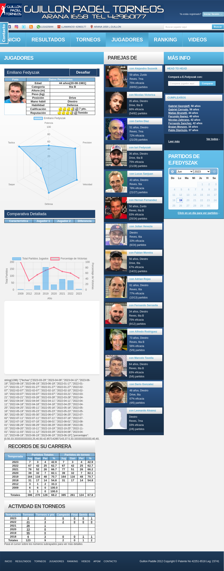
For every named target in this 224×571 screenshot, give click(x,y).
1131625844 (45, 26)
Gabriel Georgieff (178, 106)
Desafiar (83, 72)
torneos (88, 39)
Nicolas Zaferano (178, 119)
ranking (165, 39)
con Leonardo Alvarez (142, 410)
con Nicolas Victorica (142, 94)
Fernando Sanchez (179, 123)
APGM (96, 561)
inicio (8, 561)
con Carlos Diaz (139, 121)
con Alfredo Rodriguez (143, 331)
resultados (48, 39)
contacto (110, 561)
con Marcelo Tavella (141, 357)
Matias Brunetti (177, 113)
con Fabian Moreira (141, 252)
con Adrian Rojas (140, 279)
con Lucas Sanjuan (141, 173)
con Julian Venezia (141, 226)
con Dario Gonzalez (141, 384)
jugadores (127, 39)
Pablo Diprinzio (177, 130)
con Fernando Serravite (143, 305)
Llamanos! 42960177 (71, 26)
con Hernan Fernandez (143, 200)
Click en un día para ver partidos (198, 213)
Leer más (174, 141)
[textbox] (188, 26)
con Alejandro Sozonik (143, 68)
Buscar (218, 26)
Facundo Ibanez (178, 116)
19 (180, 200)
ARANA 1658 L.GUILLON (105, 26)
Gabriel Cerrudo (178, 109)
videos (197, 39)
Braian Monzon (177, 126)
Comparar (207, 83)
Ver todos (212, 139)
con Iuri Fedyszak (140, 147)
